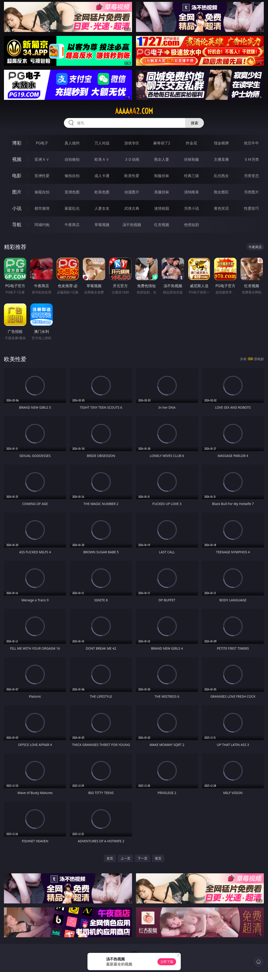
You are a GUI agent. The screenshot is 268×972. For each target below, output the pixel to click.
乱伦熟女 (221, 175)
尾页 (158, 858)
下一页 (142, 858)
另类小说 (191, 208)
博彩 (16, 143)
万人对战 (101, 143)
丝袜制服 (191, 159)
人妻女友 (101, 208)
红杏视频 (161, 224)
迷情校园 (161, 208)
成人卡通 (101, 175)
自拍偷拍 (72, 159)
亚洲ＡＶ (42, 159)
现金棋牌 (221, 143)
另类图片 (251, 192)
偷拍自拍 (72, 175)
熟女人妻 (161, 159)
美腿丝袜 (161, 192)
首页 (110, 858)
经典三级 (191, 175)
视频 (16, 159)
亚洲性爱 (42, 175)
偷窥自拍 (42, 192)
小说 (16, 208)
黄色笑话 (221, 208)
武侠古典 (131, 208)
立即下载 (166, 961)
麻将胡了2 (161, 143)
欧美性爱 (131, 175)
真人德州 (72, 143)
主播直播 (221, 159)
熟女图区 (221, 192)
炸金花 (191, 143)
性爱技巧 (251, 208)
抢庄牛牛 (251, 143)
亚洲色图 (72, 192)
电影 (16, 175)
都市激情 (42, 208)
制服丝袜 (161, 175)
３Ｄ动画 (131, 159)
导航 (16, 224)
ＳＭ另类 (251, 159)
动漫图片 (131, 192)
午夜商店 (72, 224)
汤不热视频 (131, 224)
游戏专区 (131, 143)
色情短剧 (191, 224)
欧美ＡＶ (101, 159)
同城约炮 (42, 224)
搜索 (194, 122)
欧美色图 (101, 192)
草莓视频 (101, 224)
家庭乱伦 (72, 208)
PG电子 (42, 143)
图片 (16, 192)
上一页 (125, 858)
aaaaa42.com (134, 111)
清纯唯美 (191, 192)
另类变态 (251, 175)
